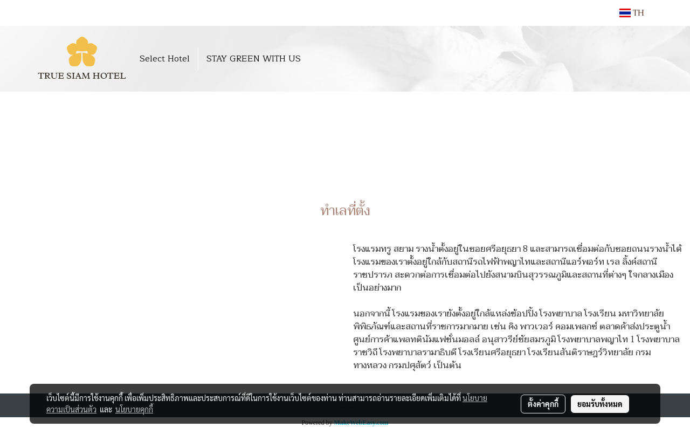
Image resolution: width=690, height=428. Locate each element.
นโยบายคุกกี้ (134, 409)
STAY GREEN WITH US (253, 59)
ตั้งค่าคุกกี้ (543, 404)
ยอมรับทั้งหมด (600, 404)
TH (631, 12)
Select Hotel (165, 59)
